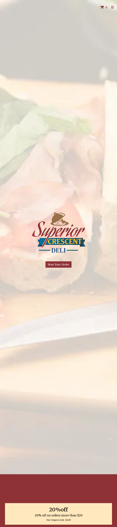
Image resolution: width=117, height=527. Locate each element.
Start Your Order (58, 264)
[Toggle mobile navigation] (112, 7)
